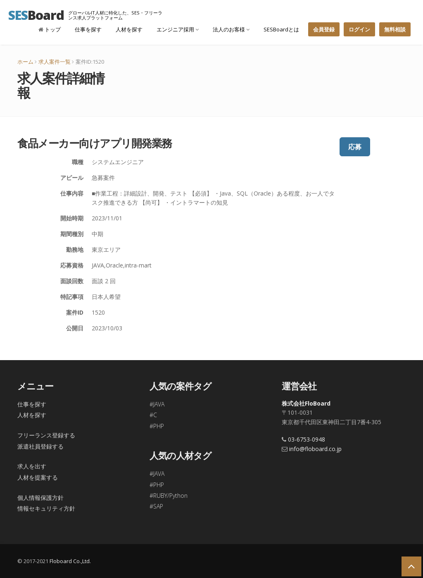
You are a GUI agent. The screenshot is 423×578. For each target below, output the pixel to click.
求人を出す (31, 466)
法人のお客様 (231, 29)
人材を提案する (37, 477)
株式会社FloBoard (306, 403)
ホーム (25, 61)
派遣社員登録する (40, 446)
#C (153, 415)
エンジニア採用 (178, 29)
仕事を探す (88, 29)
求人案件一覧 (54, 61)
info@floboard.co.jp (315, 449)
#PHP (157, 426)
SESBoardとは (281, 29)
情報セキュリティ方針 (46, 508)
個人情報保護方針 (40, 498)
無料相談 (395, 29)
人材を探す (129, 29)
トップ (49, 29)
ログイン (359, 29)
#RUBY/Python (169, 495)
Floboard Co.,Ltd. (70, 561)
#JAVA (157, 404)
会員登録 (324, 29)
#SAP (156, 506)
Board (36, 15)
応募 (354, 146)
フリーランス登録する (46, 435)
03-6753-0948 (306, 439)
